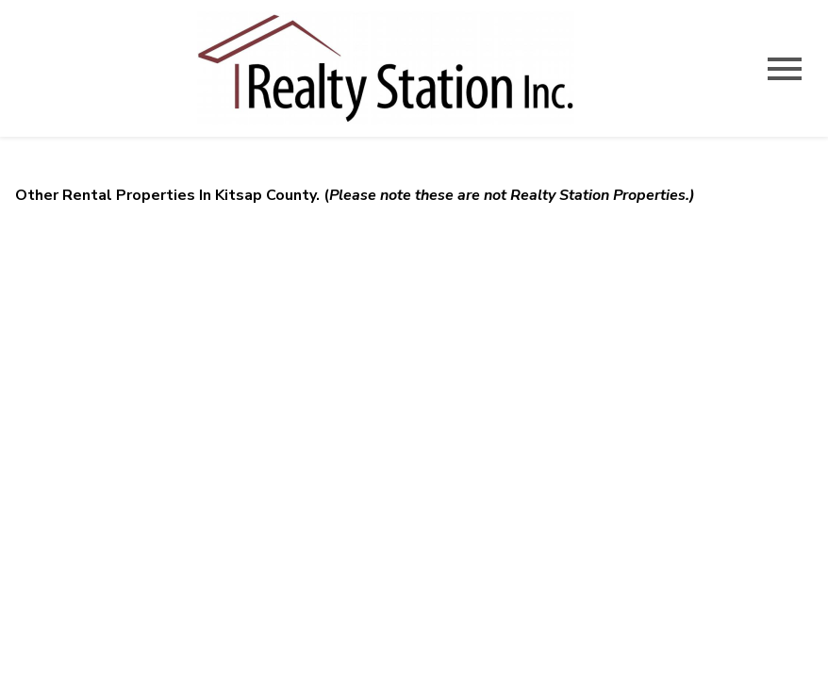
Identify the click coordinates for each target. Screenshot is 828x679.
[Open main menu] (784, 68)
